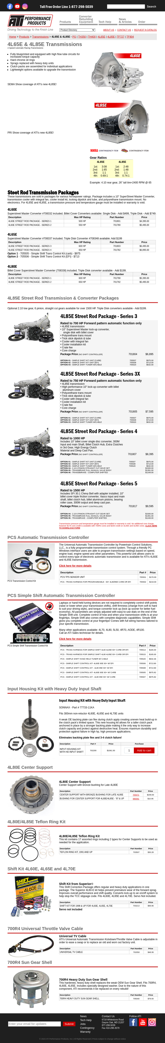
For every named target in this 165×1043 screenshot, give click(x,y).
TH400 (92, 36)
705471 (136, 795)
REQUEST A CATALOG (145, 30)
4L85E (111, 36)
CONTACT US (124, 30)
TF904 (130, 36)
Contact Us (108, 1016)
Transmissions (40, 36)
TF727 (120, 36)
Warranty (85, 1031)
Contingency (87, 1027)
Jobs (83, 1024)
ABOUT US (108, 30)
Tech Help (86, 1020)
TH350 (82, 36)
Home (12, 36)
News (83, 1016)
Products (24, 36)
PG (74, 36)
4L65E (101, 36)
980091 (136, 799)
